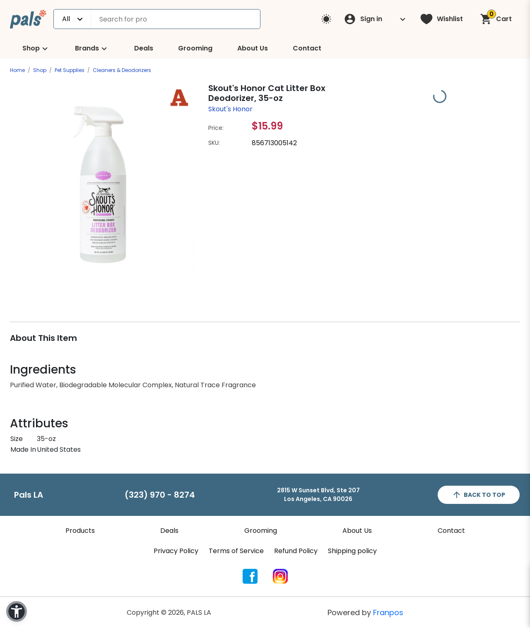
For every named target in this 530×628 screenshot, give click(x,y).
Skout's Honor (230, 109)
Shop (36, 48)
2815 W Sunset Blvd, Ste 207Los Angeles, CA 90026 (318, 494)
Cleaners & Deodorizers (122, 70)
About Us (252, 48)
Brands (92, 48)
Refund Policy (296, 551)
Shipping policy (352, 551)
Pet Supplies (69, 70)
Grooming (195, 48)
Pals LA (28, 495)
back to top (478, 495)
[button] (16, 611)
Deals (143, 48)
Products (80, 530)
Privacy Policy (176, 551)
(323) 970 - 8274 (160, 495)
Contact (307, 48)
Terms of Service (236, 551)
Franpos (388, 612)
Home (17, 70)
